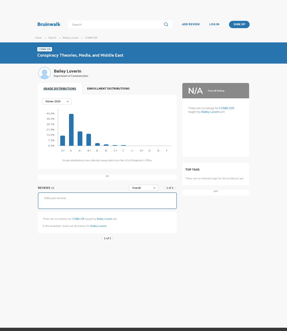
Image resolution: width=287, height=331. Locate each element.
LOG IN (214, 24)
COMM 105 (78, 218)
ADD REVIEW (191, 24)
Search (52, 37)
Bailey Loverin (71, 37)
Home (38, 37)
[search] (116, 24)
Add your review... (55, 198)
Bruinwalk (48, 24)
